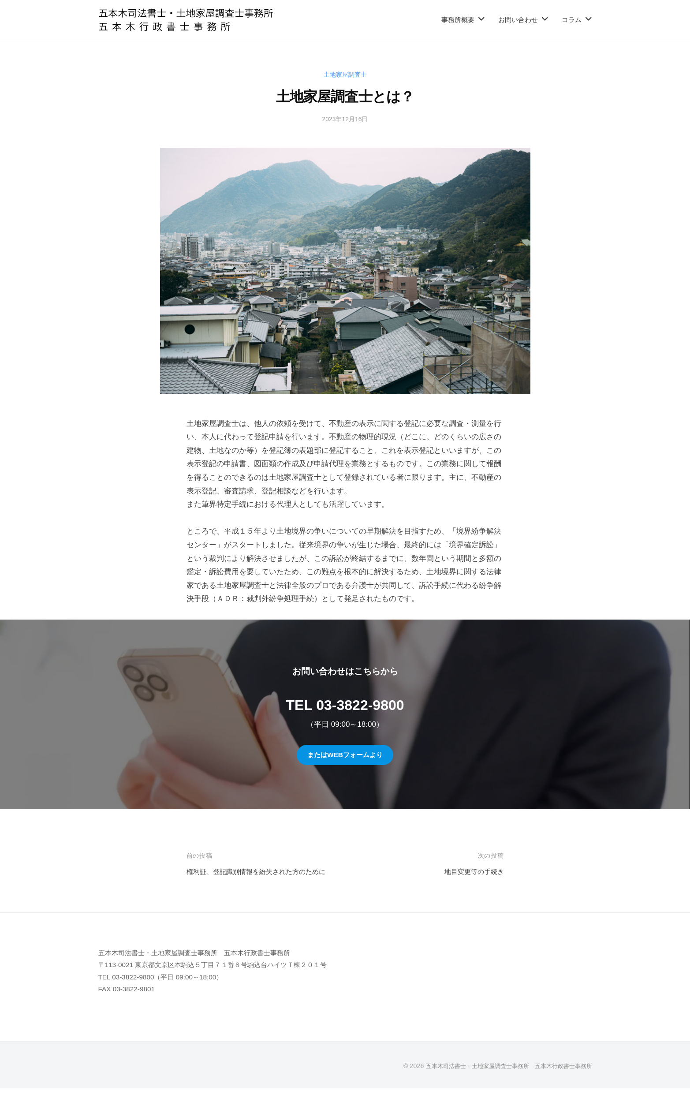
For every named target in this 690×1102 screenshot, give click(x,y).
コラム (572, 19)
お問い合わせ (518, 19)
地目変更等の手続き (470, 871)
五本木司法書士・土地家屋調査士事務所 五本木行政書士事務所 (502, 1079)
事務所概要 (457, 19)
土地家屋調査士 (345, 74)
